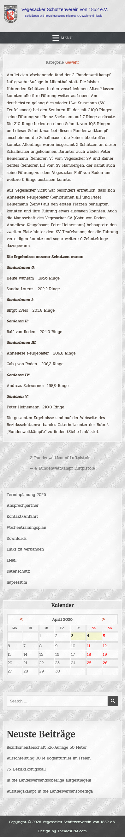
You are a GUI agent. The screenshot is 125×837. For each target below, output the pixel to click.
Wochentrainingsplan (26, 527)
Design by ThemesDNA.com (62, 831)
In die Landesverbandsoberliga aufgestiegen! (49, 780)
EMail (11, 560)
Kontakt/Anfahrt (22, 516)
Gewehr (72, 63)
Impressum (17, 582)
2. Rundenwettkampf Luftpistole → (62, 458)
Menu (67, 37)
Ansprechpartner (23, 505)
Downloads (17, 538)
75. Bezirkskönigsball (26, 769)
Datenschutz (18, 571)
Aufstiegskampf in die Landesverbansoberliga (50, 791)
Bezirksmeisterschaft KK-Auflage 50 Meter (47, 747)
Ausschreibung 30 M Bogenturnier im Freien (49, 758)
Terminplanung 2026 (26, 495)
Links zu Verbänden (25, 549)
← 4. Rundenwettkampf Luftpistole (62, 468)
